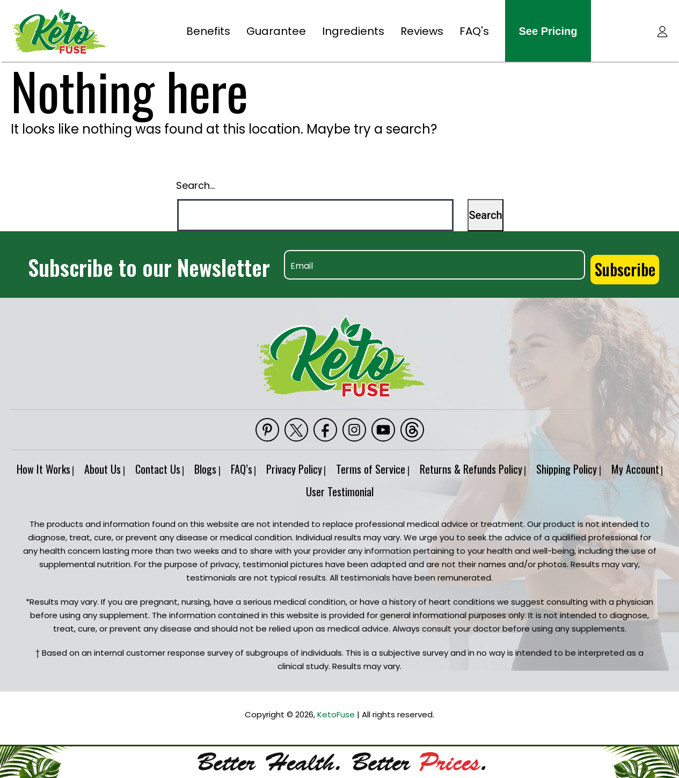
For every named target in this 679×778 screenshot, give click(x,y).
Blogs (226, 465)
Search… (195, 185)
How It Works (42, 465)
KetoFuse (336, 709)
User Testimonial (374, 487)
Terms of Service (413, 465)
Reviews (421, 31)
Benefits (208, 31)
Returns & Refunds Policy (520, 465)
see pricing (548, 31)
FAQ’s (269, 465)
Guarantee (276, 31)
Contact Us (170, 465)
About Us (108, 465)
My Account (295, 487)
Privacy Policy (329, 465)
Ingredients (353, 31)
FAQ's (474, 31)
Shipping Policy (623, 465)
